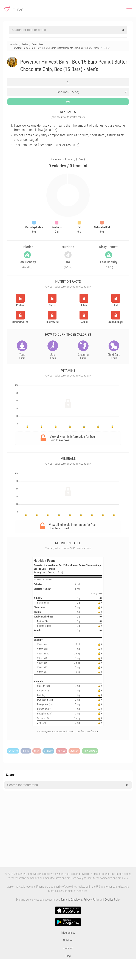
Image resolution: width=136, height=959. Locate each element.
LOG (68, 101)
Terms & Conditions (71, 899)
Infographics (68, 932)
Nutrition (68, 940)
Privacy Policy (91, 899)
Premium (68, 948)
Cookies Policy (113, 899)
